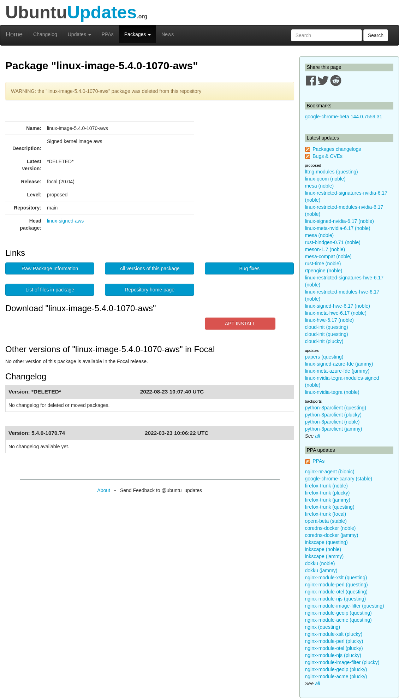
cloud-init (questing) (326, 327)
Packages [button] (137, 34)
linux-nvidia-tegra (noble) (332, 392)
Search (375, 35)
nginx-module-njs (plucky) (333, 655)
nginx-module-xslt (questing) (336, 577)
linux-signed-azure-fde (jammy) (339, 364)
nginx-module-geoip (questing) (338, 613)
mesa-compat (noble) (328, 256)
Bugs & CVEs (327, 156)
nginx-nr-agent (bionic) (330, 471)
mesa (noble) (319, 186)
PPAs (108, 34)
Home (14, 34)
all (317, 436)
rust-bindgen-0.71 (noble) (333, 242)
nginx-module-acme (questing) (338, 620)
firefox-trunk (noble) (326, 486)
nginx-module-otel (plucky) (334, 648)
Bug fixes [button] (249, 268)
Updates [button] (79, 34)
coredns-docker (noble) (330, 528)
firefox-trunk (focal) (325, 514)
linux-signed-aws (65, 221)
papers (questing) (324, 357)
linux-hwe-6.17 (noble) (329, 320)
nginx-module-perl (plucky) (334, 641)
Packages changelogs (336, 149)
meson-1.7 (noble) (325, 249)
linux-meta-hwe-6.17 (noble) (336, 313)
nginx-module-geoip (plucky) (336, 669)
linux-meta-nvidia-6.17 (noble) (337, 228)
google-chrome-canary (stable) (339, 478)
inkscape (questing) (326, 542)
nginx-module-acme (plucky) (336, 676)
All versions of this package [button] (150, 268)
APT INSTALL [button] (240, 323)
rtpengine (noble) (324, 270)
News (167, 34)
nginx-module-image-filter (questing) (344, 606)
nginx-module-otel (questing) (336, 592)
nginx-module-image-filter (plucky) (342, 662)
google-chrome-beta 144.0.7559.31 (343, 116)
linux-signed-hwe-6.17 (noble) (337, 306)
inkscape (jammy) (324, 556)
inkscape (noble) (323, 549)
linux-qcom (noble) (325, 179)
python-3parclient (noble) (332, 422)
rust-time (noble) (323, 263)
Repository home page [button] (149, 289)
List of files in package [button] (49, 289)
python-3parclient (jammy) (333, 429)
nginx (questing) (322, 627)
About (103, 490)
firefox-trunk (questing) (330, 507)
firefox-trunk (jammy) (327, 500)
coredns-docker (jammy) (331, 535)
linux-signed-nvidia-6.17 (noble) (339, 221)
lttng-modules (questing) (331, 171)
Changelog (45, 34)
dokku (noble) (320, 563)
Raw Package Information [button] (50, 268)
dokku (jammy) (321, 570)
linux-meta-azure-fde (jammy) (337, 371)
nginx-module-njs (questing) (335, 599)
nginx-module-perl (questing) (336, 584)
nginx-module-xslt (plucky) (334, 634)
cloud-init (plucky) (324, 341)
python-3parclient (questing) (336, 407)
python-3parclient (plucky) (333, 415)
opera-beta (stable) (326, 521)
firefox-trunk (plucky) (327, 493)
